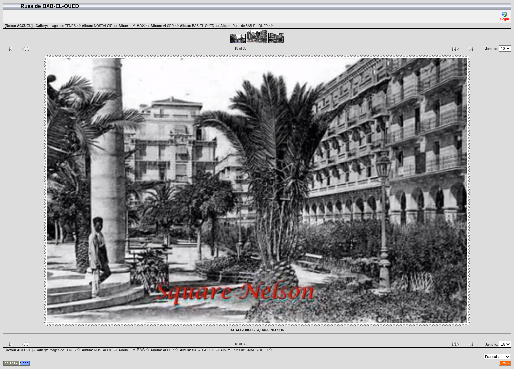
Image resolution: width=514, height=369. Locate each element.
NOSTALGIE (106, 26)
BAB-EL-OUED (206, 26)
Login (504, 16)
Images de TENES (65, 26)
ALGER (171, 26)
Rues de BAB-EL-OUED (252, 26)
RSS (505, 363)
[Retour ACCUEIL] (19, 26)
